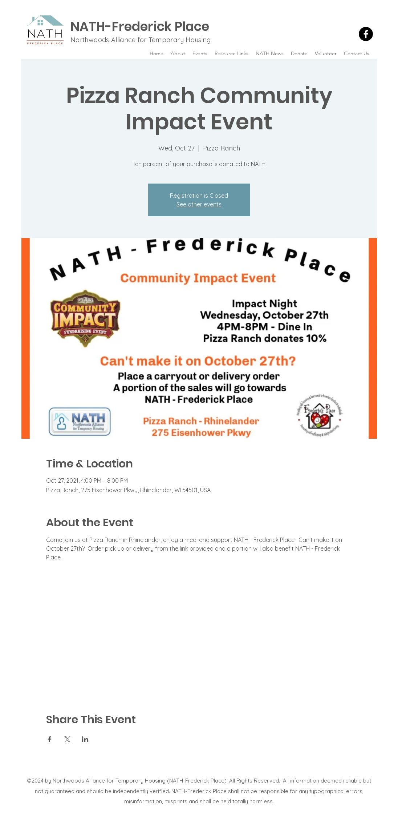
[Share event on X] (67, 739)
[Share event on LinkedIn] (85, 739)
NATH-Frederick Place (139, 26)
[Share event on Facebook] (49, 739)
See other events (199, 204)
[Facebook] (366, 34)
